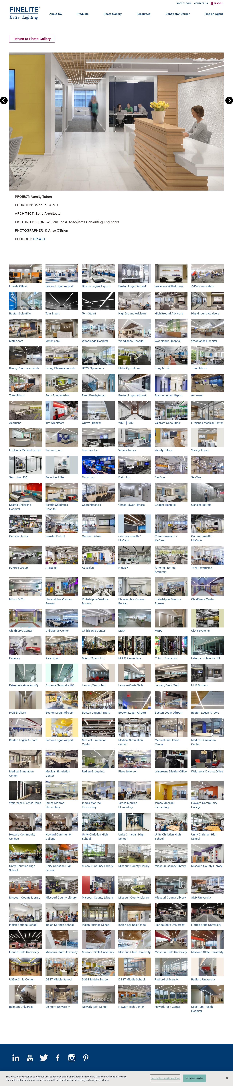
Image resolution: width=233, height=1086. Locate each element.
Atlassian (51, 567)
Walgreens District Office (171, 771)
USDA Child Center (21, 979)
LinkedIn (15, 1057)
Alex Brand (52, 658)
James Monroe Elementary (55, 805)
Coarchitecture (91, 504)
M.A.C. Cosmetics (93, 658)
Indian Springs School (23, 925)
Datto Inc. (88, 477)
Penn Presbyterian (57, 395)
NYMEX (123, 567)
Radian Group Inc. (93, 771)
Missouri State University (62, 952)
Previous (4, 100)
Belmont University (21, 1006)
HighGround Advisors (132, 313)
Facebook (57, 1057)
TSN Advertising (201, 568)
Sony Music (162, 368)
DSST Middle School (59, 979)
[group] (116, 146)
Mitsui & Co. (17, 599)
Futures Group (18, 567)
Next (229, 100)
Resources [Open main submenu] (143, 14)
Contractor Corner (177, 14)
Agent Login (184, 3)
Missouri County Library (97, 866)
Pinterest (85, 1057)
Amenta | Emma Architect (165, 569)
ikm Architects (55, 423)
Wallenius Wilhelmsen (169, 286)
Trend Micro (199, 368)
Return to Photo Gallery (32, 38)
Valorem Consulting (167, 423)
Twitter (43, 1057)
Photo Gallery (113, 14)
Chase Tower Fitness (131, 504)
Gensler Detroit (201, 504)
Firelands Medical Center (207, 423)
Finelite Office (18, 286)
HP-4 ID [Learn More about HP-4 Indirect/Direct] (39, 238)
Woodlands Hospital (95, 341)
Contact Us (201, 3)
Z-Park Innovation (202, 286)
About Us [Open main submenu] (55, 14)
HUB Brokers (199, 685)
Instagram (71, 1057)
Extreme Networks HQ (205, 658)
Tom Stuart (53, 313)
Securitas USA (18, 477)
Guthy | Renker (91, 423)
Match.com (16, 341)
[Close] (227, 1078)
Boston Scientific (20, 313)
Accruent (197, 395)
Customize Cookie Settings (165, 1078)
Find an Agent (214, 14)
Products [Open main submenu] (82, 14)
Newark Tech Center (95, 1006)
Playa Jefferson (127, 771)
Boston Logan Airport (59, 286)
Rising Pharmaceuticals (24, 368)
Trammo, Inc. (54, 450)
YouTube (29, 1057)
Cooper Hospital (165, 504)
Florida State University (170, 925)
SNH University (201, 897)
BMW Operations (93, 368)
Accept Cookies (194, 1078)
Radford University (167, 979)
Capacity (14, 658)
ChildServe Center (202, 599)
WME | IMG (125, 423)
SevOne (160, 477)
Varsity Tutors (127, 450)
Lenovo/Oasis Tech (94, 685)
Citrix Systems (200, 630)
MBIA (121, 630)
